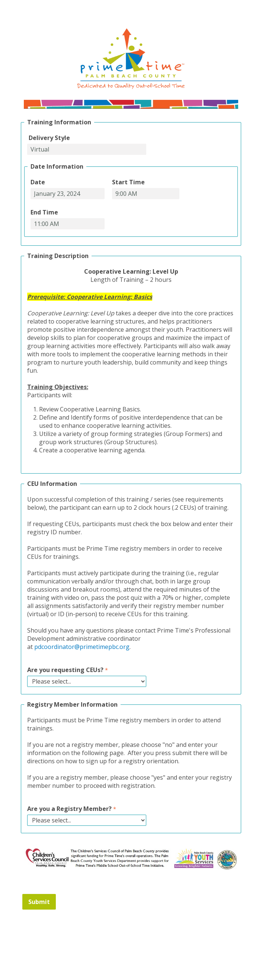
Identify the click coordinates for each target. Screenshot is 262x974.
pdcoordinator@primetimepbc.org (82, 647)
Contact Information (131, 941)
